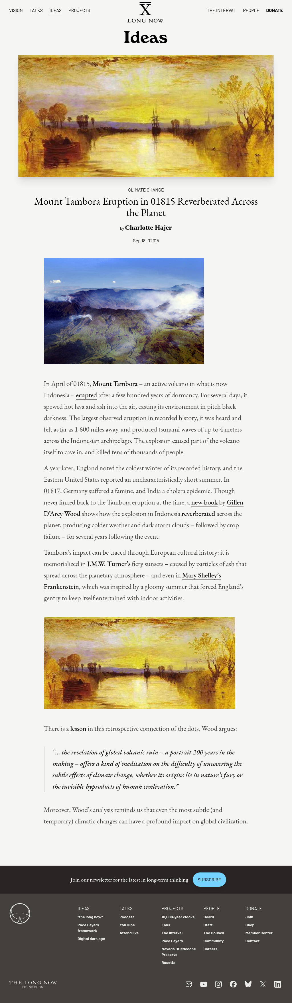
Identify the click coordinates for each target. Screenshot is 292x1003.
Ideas (56, 10)
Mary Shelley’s (201, 575)
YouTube (127, 924)
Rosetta (168, 962)
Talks (36, 10)
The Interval (221, 10)
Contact (253, 940)
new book (204, 502)
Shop (250, 924)
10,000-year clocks (177, 916)
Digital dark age (91, 938)
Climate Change (146, 189)
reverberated (198, 513)
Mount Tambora (115, 383)
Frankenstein (61, 586)
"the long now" (90, 916)
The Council (214, 932)
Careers (211, 948)
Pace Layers (172, 940)
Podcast (126, 916)
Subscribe (209, 879)
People (251, 10)
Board (209, 916)
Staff (208, 924)
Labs (165, 924)
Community (214, 940)
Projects (79, 10)
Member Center (259, 932)
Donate (274, 10)
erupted (86, 394)
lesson (78, 728)
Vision (16, 10)
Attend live (129, 932)
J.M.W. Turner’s (109, 563)
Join (249, 916)
